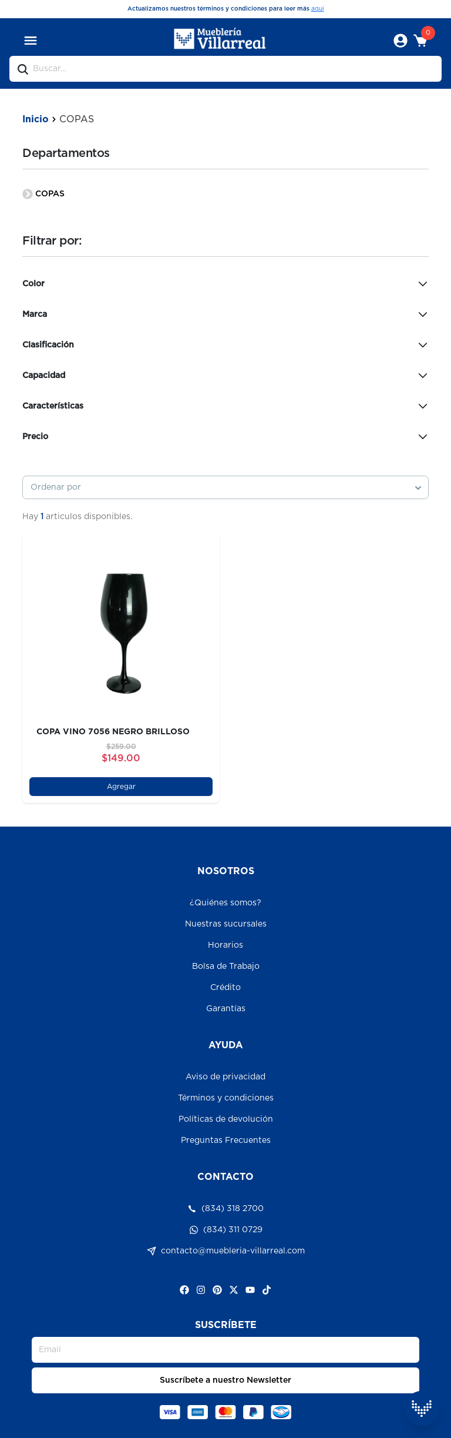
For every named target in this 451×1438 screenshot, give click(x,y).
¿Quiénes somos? (225, 903)
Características (225, 406)
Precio (225, 437)
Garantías (225, 1009)
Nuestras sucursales (226, 924)
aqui (317, 9)
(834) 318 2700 (225, 1208)
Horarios (225, 945)
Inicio (35, 119)
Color (225, 284)
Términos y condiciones (226, 1098)
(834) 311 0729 (225, 1230)
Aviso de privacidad (225, 1077)
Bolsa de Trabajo (226, 966)
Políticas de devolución (226, 1119)
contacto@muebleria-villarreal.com (226, 1251)
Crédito (225, 988)
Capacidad (225, 376)
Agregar (121, 786)
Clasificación (225, 345)
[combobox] (225, 487)
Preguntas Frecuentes (226, 1140)
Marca (225, 314)
